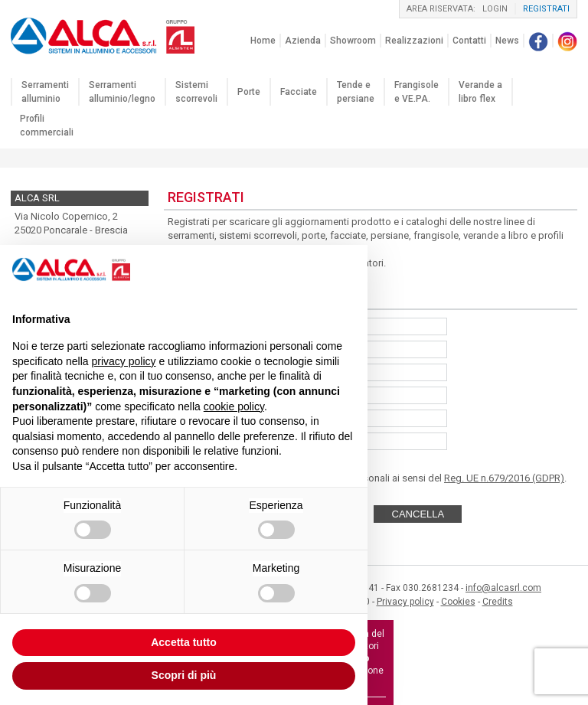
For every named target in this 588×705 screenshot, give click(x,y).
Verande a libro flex (480, 92)
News (507, 40)
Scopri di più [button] (184, 675)
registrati (546, 9)
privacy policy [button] (124, 361)
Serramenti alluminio (45, 92)
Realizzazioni (414, 40)
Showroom (353, 40)
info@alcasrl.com (503, 588)
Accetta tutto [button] (184, 642)
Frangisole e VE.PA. (416, 92)
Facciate (298, 91)
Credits (497, 601)
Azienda (303, 40)
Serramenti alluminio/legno (122, 92)
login (495, 9)
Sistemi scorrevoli (196, 92)
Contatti (469, 40)
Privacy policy (405, 601)
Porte (248, 91)
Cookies (458, 601)
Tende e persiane (355, 92)
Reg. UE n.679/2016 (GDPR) (504, 478)
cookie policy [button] (234, 406)
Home (263, 40)
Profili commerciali (47, 125)
